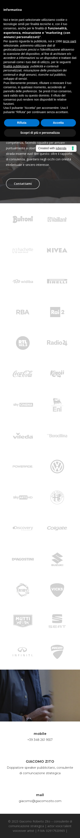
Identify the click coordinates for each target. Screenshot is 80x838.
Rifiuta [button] (21, 122)
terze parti (69, 41)
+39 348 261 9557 (40, 740)
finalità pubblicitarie (16, 66)
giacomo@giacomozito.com (40, 801)
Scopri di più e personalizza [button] (40, 132)
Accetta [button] (58, 122)
